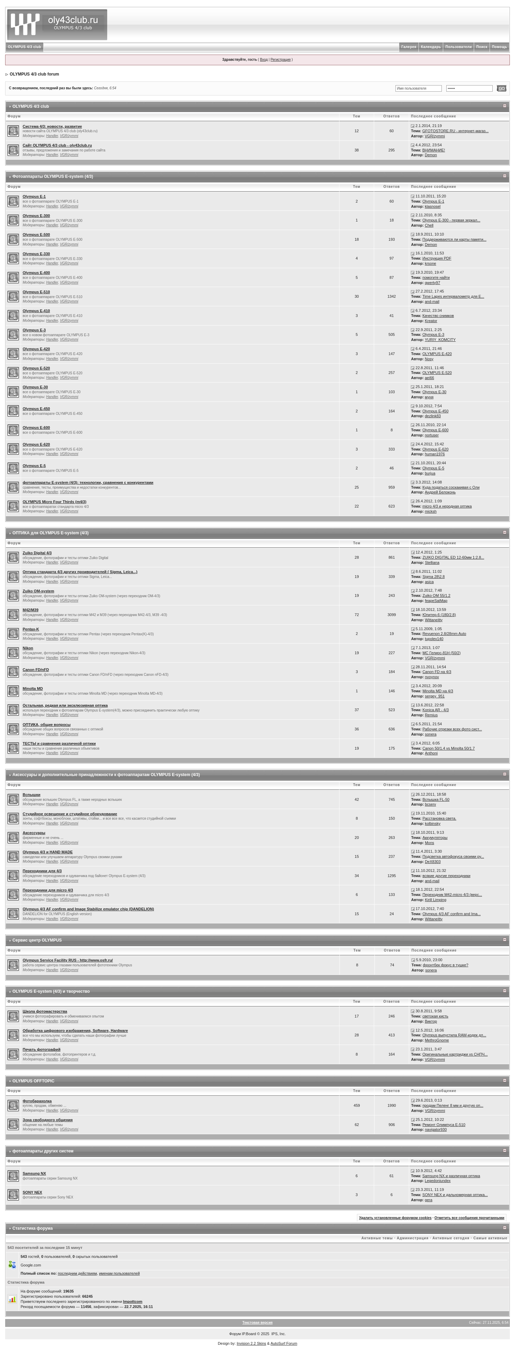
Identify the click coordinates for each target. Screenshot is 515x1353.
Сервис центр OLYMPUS (37, 940)
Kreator (431, 321)
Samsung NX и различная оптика (451, 1176)
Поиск (482, 47)
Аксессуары (34, 833)
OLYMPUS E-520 (436, 373)
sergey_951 (435, 696)
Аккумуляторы (435, 837)
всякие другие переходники (446, 876)
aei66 (429, 378)
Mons (429, 843)
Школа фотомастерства (45, 1011)
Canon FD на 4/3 (437, 672)
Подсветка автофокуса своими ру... (453, 856)
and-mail (432, 301)
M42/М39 (30, 610)
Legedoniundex (437, 1181)
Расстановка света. (439, 818)
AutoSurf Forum (283, 1343)
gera (428, 1200)
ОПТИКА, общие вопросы (46, 725)
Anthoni (431, 753)
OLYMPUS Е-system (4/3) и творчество (51, 991)
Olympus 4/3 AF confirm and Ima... (452, 914)
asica (429, 582)
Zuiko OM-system (38, 591)
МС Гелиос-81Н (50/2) (442, 653)
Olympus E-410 (36, 311)
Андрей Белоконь (440, 492)
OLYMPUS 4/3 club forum (34, 74)
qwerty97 (432, 283)
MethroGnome (437, 1040)
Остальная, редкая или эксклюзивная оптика (65, 705)
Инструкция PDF (436, 258)
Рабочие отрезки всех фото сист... (452, 729)
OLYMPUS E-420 (436, 354)
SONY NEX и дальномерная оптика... (455, 1195)
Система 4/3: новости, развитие (52, 126)
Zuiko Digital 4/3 (37, 553)
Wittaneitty (434, 620)
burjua (430, 473)
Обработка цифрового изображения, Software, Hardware (75, 1030)
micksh (430, 511)
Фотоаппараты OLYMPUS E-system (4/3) (52, 176)
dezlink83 (432, 416)
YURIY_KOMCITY (440, 340)
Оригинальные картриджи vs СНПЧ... (455, 1054)
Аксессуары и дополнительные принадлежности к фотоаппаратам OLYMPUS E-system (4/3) (106, 774)
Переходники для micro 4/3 (48, 890)
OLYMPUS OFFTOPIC (33, 1081)
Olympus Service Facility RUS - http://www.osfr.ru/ (68, 960)
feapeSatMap (436, 601)
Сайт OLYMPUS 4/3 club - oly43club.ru (57, 145)
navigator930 (436, 1129)
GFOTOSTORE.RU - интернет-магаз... (455, 131)
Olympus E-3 (34, 330)
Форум (234, 1334)
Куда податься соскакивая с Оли (450, 487)
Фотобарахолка (37, 1101)
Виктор (431, 1021)
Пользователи (458, 47)
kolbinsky (432, 823)
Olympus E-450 (36, 409)
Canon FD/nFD (36, 670)
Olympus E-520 (36, 368)
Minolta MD (33, 688)
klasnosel (432, 206)
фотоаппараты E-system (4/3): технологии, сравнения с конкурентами (88, 482)
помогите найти (436, 277)
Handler (52, 136)
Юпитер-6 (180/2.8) (439, 615)
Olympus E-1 (34, 196)
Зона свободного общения (48, 1120)
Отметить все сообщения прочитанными (469, 1218)
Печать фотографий (41, 1049)
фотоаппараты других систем (43, 1151)
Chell (429, 225)
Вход (264, 59)
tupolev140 (434, 639)
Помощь (499, 47)
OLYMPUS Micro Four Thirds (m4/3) (54, 502)
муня (429, 397)
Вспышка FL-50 (436, 799)
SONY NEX (32, 1192)
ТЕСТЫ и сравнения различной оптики (59, 743)
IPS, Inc (278, 1334)
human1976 (435, 454)
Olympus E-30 (35, 387)
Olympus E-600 (36, 427)
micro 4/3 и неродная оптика (447, 506)
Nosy (429, 359)
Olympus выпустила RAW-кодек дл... (454, 1035)
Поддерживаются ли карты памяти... (454, 239)
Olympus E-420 (36, 349)
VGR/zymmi (69, 136)
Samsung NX (34, 1173)
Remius (431, 715)
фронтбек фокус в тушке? (445, 965)
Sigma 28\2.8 (434, 577)
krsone (430, 263)
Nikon (28, 648)
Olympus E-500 (36, 234)
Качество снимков (438, 316)
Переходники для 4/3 (42, 871)
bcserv (430, 804)
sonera (431, 734)
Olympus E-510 (36, 292)
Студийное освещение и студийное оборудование (70, 814)
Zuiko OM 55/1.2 (436, 595)
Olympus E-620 (36, 444)
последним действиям (77, 1273)
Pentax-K (31, 629)
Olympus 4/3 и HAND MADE (48, 852)
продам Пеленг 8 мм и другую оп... (453, 1105)
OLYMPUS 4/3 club (24, 47)
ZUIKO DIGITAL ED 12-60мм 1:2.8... (453, 557)
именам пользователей (119, 1273)
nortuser (431, 435)
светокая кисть (435, 1016)
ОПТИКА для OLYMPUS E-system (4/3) (50, 533)
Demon (431, 155)
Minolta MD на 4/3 (438, 691)
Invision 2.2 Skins (251, 1343)
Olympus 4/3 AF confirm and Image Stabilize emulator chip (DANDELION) (88, 909)
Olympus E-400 (36, 273)
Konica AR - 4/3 (436, 710)
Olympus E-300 (36, 216)
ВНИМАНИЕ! (433, 150)
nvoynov (432, 677)
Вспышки (32, 795)
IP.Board (249, 1334)
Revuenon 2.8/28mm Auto (444, 634)
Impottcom (132, 1301)
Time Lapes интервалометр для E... (453, 296)
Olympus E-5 (34, 466)
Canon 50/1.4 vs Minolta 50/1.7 (449, 748)
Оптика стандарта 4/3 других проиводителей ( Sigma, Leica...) (80, 572)
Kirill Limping (435, 900)
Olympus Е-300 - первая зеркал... (451, 220)
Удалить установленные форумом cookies (395, 1218)
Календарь (431, 47)
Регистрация (280, 59)
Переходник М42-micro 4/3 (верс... (452, 894)
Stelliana (432, 562)
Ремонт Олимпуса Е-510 (444, 1125)
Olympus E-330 (36, 254)
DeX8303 (433, 862)
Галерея (408, 47)
